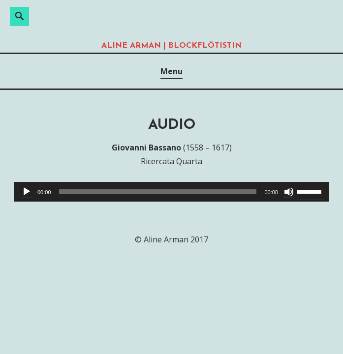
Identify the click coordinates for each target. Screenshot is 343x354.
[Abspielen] (26, 192)
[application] (171, 192)
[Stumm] (289, 192)
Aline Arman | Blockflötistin (171, 46)
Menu (171, 71)
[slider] (158, 191)
